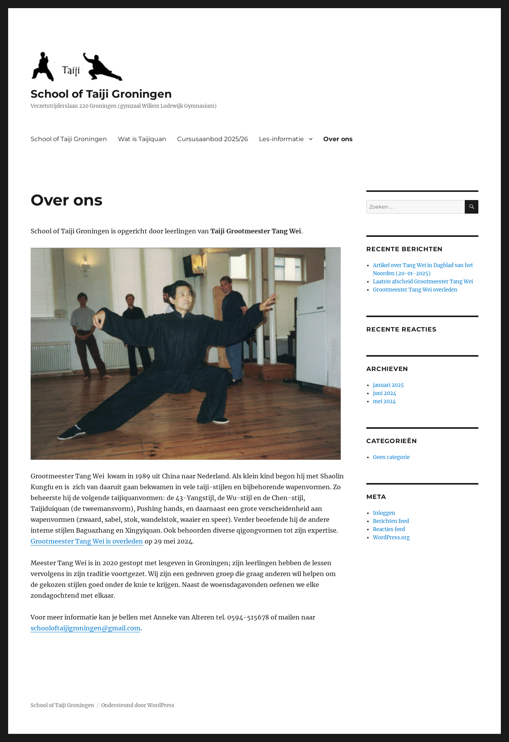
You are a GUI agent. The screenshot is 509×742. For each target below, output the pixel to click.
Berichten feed (391, 521)
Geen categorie (391, 457)
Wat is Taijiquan (142, 139)
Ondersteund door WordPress (137, 705)
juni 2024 (384, 393)
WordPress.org (391, 537)
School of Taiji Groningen (101, 93)
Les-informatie (281, 139)
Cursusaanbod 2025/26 (212, 139)
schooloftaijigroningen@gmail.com (85, 628)
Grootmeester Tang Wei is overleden (87, 541)
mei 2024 (384, 401)
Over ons (338, 139)
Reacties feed (389, 529)
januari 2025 (388, 385)
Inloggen (384, 513)
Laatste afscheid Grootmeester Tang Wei (423, 281)
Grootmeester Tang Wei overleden (415, 289)
